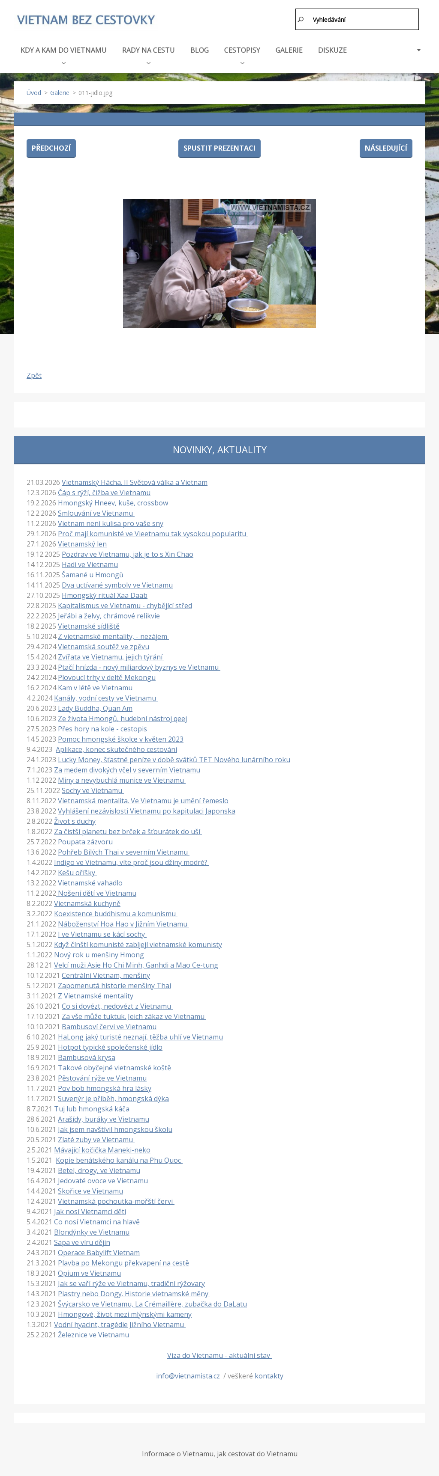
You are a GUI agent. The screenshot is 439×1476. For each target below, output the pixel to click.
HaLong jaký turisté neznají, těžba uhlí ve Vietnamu (140, 1037)
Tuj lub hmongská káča (91, 1109)
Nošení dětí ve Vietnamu (96, 893)
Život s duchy (75, 821)
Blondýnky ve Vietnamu (91, 1232)
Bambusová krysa (86, 1057)
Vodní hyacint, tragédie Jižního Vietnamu (120, 1324)
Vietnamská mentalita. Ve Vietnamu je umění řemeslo (143, 800)
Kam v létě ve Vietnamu (96, 687)
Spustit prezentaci (219, 148)
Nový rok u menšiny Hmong (100, 954)
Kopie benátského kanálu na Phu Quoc (119, 1160)
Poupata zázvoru (85, 841)
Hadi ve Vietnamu (90, 564)
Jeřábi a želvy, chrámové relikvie (109, 616)
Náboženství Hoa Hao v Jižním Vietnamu (123, 924)
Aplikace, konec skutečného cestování (116, 749)
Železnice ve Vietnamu (93, 1334)
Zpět (34, 375)
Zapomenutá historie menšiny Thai (114, 985)
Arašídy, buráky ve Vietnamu (103, 1119)
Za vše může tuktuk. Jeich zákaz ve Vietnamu (134, 1016)
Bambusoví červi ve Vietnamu (109, 1026)
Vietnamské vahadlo (90, 883)
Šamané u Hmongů (91, 574)
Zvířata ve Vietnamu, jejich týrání (111, 657)
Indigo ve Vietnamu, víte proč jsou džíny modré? (131, 862)
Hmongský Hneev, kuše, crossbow (113, 503)
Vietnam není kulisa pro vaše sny (110, 523)
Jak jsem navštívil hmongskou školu (115, 1129)
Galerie (59, 93)
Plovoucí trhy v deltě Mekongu (107, 677)
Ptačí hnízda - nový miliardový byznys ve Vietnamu (139, 667)
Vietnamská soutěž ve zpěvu (103, 646)
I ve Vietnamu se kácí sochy (102, 934)
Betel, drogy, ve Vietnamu (99, 1170)
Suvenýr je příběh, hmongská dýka (113, 1098)
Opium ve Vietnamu (89, 1273)
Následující (386, 148)
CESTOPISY (242, 54)
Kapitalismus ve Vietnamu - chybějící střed (125, 605)
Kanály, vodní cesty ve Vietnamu (106, 698)
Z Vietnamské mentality (95, 996)
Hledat (301, 19)
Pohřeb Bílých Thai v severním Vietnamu (123, 852)
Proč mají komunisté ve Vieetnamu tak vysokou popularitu (153, 533)
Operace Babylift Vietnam (99, 1252)
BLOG (199, 50)
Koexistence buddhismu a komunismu (115, 913)
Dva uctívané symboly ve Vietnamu (117, 585)
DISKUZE (332, 50)
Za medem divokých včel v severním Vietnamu (127, 770)
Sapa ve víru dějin (82, 1242)
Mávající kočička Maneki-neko (102, 1150)
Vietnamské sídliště (89, 626)
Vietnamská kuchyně (87, 903)
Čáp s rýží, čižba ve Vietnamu (104, 492)
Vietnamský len (82, 544)
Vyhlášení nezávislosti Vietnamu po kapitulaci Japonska (146, 811)
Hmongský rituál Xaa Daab (104, 595)
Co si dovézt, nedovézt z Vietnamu (117, 1006)
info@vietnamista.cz (188, 1376)
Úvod (34, 93)
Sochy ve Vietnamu (93, 790)
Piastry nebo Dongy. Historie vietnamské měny (134, 1293)
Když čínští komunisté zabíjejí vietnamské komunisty (138, 944)
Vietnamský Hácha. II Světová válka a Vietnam (134, 482)
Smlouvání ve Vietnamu (96, 513)
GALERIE (289, 50)
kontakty (269, 1376)
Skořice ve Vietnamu (90, 1191)
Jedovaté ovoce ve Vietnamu (104, 1180)
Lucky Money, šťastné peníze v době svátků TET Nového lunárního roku (174, 759)
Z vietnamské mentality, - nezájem (113, 636)
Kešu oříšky (77, 872)
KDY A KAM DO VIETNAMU (63, 54)
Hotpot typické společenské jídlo (110, 1047)
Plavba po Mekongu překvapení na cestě (123, 1263)
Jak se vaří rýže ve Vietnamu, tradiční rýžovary (131, 1283)
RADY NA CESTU (148, 54)
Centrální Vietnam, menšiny (106, 975)
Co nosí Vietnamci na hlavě (97, 1222)
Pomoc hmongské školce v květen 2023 (120, 739)
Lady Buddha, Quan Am (95, 708)
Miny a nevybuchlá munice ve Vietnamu (122, 780)
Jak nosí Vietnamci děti (90, 1211)
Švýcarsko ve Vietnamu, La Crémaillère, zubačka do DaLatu (152, 1304)
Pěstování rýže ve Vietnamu (102, 1078)
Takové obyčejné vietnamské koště (114, 1067)
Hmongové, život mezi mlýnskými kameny (125, 1314)
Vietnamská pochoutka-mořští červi (116, 1201)
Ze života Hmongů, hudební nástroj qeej (122, 718)
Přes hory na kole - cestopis (102, 729)
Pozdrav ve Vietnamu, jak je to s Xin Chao (127, 554)
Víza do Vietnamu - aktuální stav (219, 1355)
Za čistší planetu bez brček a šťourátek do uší (128, 831)
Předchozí (51, 148)
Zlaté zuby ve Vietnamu (96, 1139)
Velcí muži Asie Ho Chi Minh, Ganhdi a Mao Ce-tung (136, 965)
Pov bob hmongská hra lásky (104, 1088)
